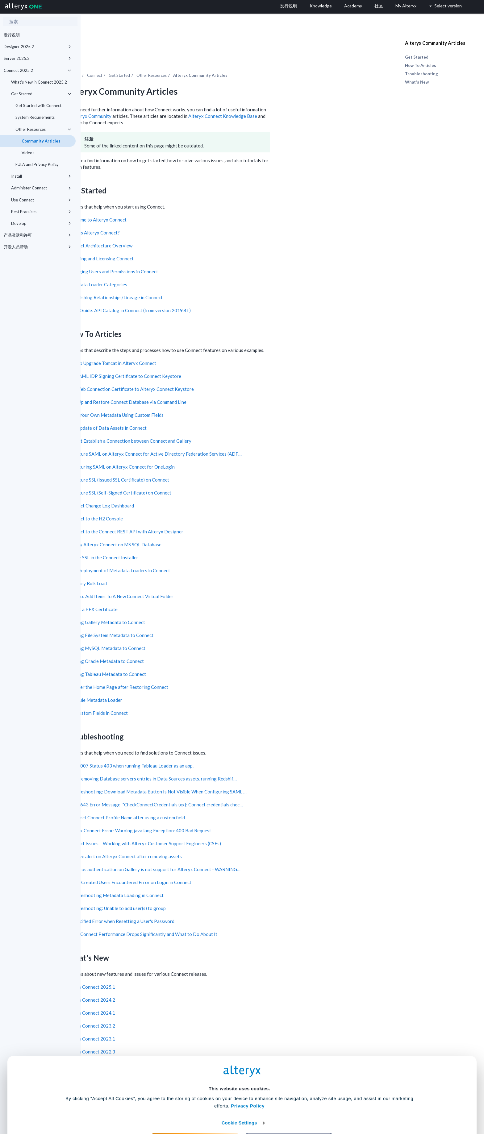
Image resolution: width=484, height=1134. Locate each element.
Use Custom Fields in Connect (178, 696)
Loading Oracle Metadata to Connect (186, 644)
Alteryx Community (172, 99)
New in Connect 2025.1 (172, 970)
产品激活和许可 (37, 235)
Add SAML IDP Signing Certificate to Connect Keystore (205, 359)
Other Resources (43, 129)
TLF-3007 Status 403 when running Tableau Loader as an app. (211, 748)
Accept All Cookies (195, 1106)
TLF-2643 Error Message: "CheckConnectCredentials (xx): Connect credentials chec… (235, 787)
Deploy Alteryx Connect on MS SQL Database (195, 527)
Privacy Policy (248, 1071)
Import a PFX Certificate (173, 592)
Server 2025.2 (37, 58)
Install (41, 176)
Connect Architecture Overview (180, 228)
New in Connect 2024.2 (172, 983)
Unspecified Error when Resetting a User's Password (201, 904)
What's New (417, 82)
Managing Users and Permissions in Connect (193, 254)
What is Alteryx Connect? (174, 215)
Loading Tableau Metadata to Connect (187, 657)
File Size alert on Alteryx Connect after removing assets (205, 839)
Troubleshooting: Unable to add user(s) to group (197, 891)
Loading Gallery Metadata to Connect (187, 605)
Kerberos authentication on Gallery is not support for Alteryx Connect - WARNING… (234, 852)
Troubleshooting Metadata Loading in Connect (196, 878)
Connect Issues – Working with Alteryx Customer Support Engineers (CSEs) (225, 826)
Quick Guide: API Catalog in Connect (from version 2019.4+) (209, 293)
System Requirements (35, 117)
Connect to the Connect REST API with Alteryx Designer (206, 514)
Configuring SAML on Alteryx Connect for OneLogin (201, 450)
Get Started (41, 93)
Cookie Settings (239, 1088)
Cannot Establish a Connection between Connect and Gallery (210, 424)
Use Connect (41, 199)
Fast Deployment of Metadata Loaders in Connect (199, 553)
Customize (289, 1106)
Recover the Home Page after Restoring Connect (198, 670)
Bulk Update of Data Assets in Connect (187, 411)
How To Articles (420, 65)
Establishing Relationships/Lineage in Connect (195, 280)
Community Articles (41, 141)
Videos (28, 152)
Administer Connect (41, 187)
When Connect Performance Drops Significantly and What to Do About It (223, 917)
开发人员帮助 (37, 246)
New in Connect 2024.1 (172, 996)
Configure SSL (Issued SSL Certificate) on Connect (199, 463)
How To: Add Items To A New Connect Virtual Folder (201, 579)
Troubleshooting (421, 73)
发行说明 (12, 34)
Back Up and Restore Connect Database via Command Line (207, 385)
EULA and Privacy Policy (37, 164)
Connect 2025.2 (37, 70)
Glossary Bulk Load (167, 566)
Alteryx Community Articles (435, 43)
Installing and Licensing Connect (181, 241)
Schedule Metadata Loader (175, 683)
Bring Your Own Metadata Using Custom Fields (196, 398)
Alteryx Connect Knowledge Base (303, 99)
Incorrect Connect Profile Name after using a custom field (206, 800)
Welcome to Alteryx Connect (177, 202)
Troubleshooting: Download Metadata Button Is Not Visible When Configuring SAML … (237, 774)
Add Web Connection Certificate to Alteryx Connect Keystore (211, 372)
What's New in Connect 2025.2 (39, 82)
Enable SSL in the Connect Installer (183, 540)
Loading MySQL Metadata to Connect (187, 631)
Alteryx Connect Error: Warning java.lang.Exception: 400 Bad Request (220, 813)
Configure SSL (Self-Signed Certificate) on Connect (200, 475)
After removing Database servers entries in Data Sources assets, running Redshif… (232, 761)
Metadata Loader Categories (178, 267)
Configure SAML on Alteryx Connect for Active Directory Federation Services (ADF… (235, 437)
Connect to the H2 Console (175, 501)
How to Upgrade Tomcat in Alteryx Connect (192, 346)
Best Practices (41, 211)
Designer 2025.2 (37, 46)
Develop (41, 223)
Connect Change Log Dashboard (181, 488)
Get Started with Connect (38, 105)
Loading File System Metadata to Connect (191, 618)
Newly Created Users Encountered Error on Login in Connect (210, 865)
